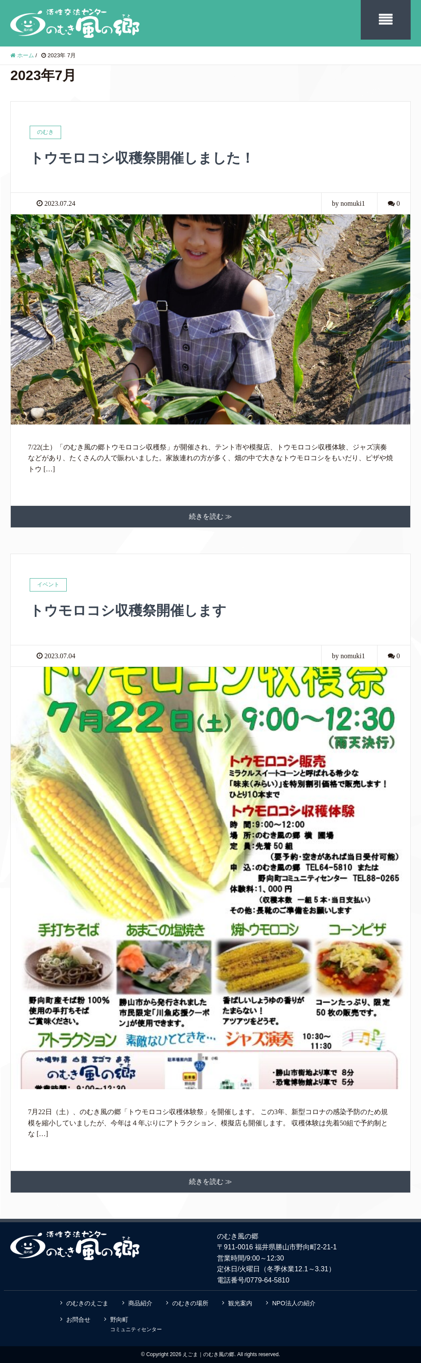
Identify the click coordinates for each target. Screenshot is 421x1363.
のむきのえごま (87, 1303)
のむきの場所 (190, 1303)
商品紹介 (140, 1303)
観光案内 (240, 1303)
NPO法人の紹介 (293, 1303)
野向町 (136, 1324)
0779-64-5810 (267, 1280)
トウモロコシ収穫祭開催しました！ (142, 158)
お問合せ (78, 1319)
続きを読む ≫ (210, 516)
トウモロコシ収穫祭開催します (128, 610)
